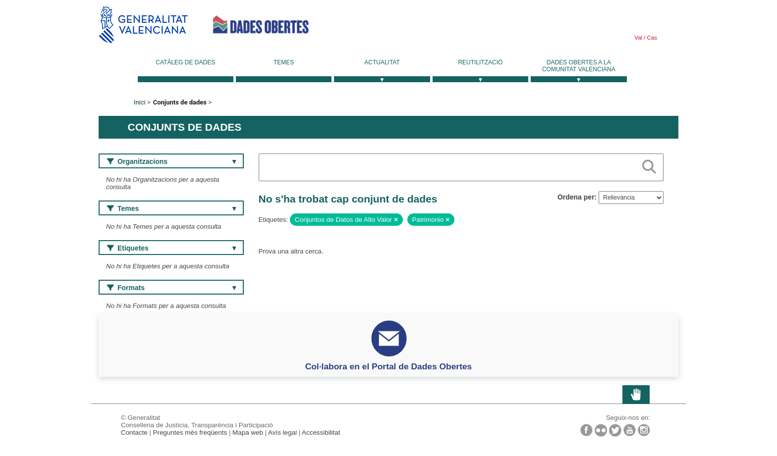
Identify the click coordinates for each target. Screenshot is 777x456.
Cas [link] (651, 38)
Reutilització (480, 62)
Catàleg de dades (185, 62)
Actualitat (382, 62)
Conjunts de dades (180, 102)
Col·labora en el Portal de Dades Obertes (388, 366)
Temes (284, 62)
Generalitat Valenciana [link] (143, 24)
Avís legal (282, 432)
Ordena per (576, 197)
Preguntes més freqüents (190, 432)
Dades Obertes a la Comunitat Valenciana (578, 66)
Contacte (134, 432)
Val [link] (638, 38)
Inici (140, 102)
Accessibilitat (321, 432)
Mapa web (247, 432)
